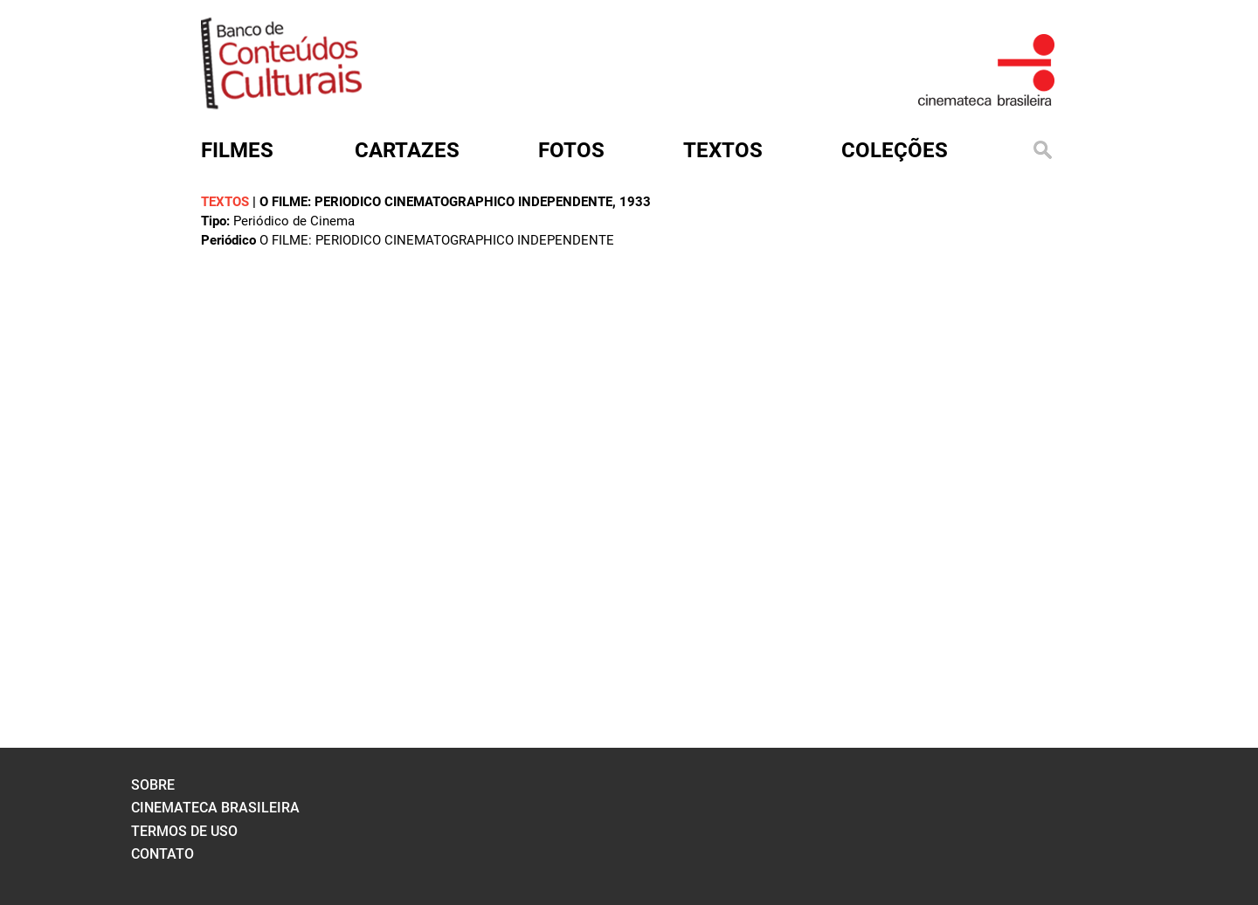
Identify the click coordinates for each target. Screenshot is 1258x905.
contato (162, 854)
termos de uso (184, 831)
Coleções (894, 150)
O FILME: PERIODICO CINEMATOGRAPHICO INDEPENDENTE (435, 202)
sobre (153, 785)
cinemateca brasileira (215, 807)
